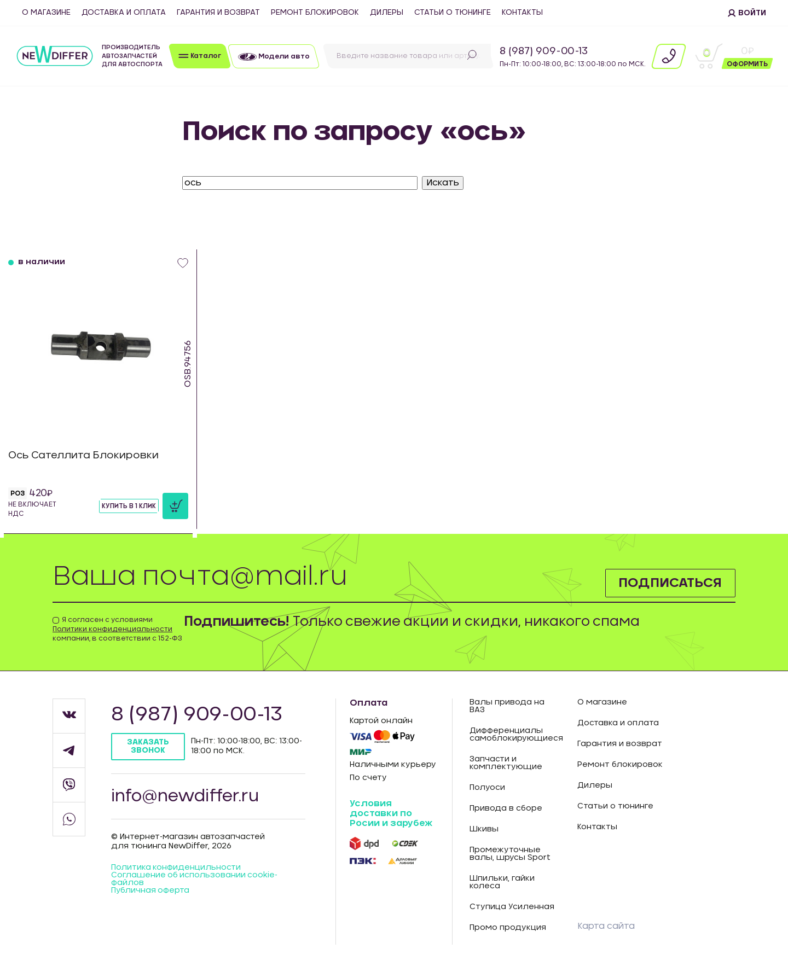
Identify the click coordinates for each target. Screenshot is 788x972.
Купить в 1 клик (129, 506)
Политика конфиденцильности (176, 868)
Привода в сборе (506, 808)
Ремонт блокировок (315, 12)
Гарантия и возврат (218, 12)
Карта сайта (606, 926)
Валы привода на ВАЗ (507, 706)
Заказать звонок (148, 746)
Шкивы (484, 829)
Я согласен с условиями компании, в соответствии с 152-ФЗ (117, 629)
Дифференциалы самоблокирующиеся (515, 734)
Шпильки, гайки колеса (502, 882)
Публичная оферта (150, 891)
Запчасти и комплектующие (506, 763)
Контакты (522, 12)
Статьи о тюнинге (452, 12)
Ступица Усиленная (512, 907)
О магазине (46, 12)
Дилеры (386, 12)
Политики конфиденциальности (112, 629)
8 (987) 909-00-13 (544, 51)
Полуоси (487, 787)
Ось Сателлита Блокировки (84, 456)
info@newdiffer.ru (185, 796)
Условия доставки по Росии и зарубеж (391, 813)
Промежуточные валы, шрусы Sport (510, 854)
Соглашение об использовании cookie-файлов (195, 880)
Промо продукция (508, 928)
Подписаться (670, 583)
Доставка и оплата (124, 12)
